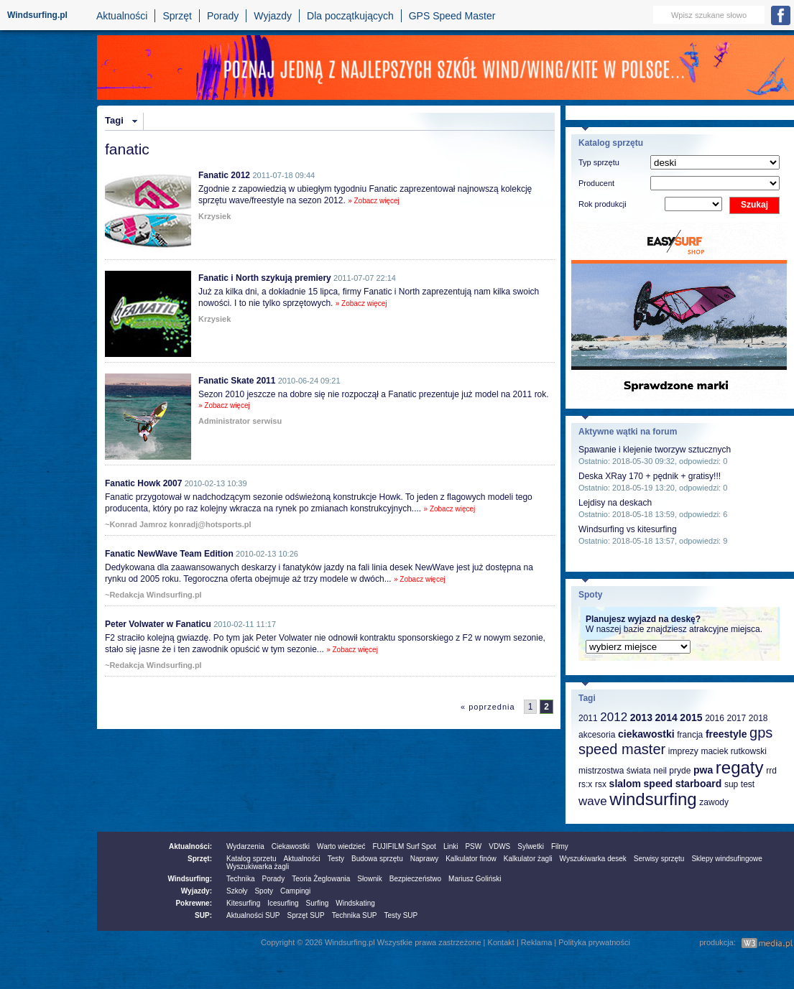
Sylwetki (530, 846)
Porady (223, 16)
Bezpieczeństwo (415, 879)
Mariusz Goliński (474, 879)
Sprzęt (176, 16)
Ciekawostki (291, 846)
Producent (596, 183)
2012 (613, 717)
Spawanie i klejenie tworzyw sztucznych (654, 450)
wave (592, 801)
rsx (600, 784)
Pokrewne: (193, 903)
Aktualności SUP (253, 915)
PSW (473, 846)
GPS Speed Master (452, 16)
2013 (641, 717)
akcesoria (596, 735)
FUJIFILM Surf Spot (404, 846)
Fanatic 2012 (224, 175)
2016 (714, 718)
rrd (771, 771)
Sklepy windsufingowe (726, 859)
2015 (691, 717)
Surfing (317, 903)
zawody (714, 802)
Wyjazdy (273, 16)
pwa (703, 770)
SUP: (203, 915)
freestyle (726, 734)
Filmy (559, 846)
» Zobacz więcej (374, 201)
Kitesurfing (243, 903)
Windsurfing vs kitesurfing (627, 529)
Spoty (263, 891)
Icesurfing (282, 903)
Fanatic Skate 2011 (236, 381)
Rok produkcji (602, 204)
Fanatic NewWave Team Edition (169, 554)
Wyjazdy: (196, 891)
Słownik (369, 879)
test (747, 784)
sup (731, 784)
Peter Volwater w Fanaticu (158, 624)
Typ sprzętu (598, 162)
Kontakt (501, 942)
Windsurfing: (189, 879)
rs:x (585, 784)
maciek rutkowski (733, 751)
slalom (625, 783)
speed (658, 783)
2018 (758, 718)
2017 (736, 718)
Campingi (295, 891)
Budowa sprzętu (377, 859)
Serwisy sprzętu (659, 859)
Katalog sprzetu (251, 859)
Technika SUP (354, 915)
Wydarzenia (245, 846)
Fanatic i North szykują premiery (264, 278)
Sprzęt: (200, 859)
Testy (336, 859)
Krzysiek (214, 216)
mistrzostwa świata (614, 771)
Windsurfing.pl (37, 15)
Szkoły (236, 891)
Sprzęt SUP (305, 915)
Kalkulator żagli (528, 859)
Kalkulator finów (471, 859)
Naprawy (424, 859)
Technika (240, 879)
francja (690, 735)
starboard (698, 783)
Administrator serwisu (240, 421)
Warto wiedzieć (341, 846)
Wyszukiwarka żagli (257, 866)
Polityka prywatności (594, 942)
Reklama (536, 942)
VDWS (499, 846)
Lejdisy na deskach (615, 503)
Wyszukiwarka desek (593, 859)
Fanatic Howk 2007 (143, 483)
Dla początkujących (350, 16)
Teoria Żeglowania (321, 879)
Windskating (355, 903)
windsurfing (652, 799)
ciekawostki (646, 734)
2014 (666, 717)
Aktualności (122, 16)
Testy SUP (401, 915)
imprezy (683, 751)
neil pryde (672, 771)
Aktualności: (190, 846)
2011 (588, 718)
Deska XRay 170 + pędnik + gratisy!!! (649, 476)
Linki (450, 846)
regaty (740, 767)
